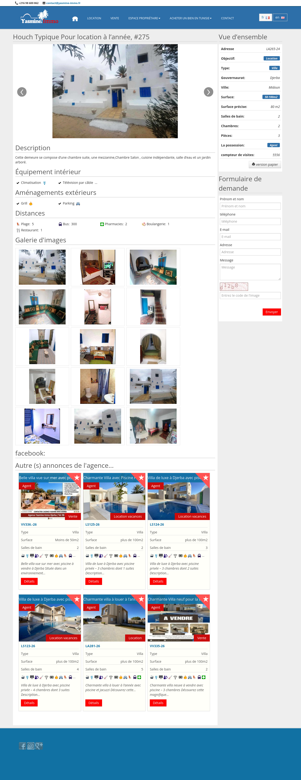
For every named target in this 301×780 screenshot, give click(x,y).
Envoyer (272, 312)
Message (226, 260)
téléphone (227, 214)
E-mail (224, 229)
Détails (29, 581)
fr (266, 17)
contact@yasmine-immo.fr (61, 3)
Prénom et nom (232, 199)
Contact (227, 18)
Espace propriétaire (144, 18)
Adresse (226, 245)
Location (94, 18)
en (280, 17)
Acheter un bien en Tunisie (191, 18)
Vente (115, 18)
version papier (265, 164)
